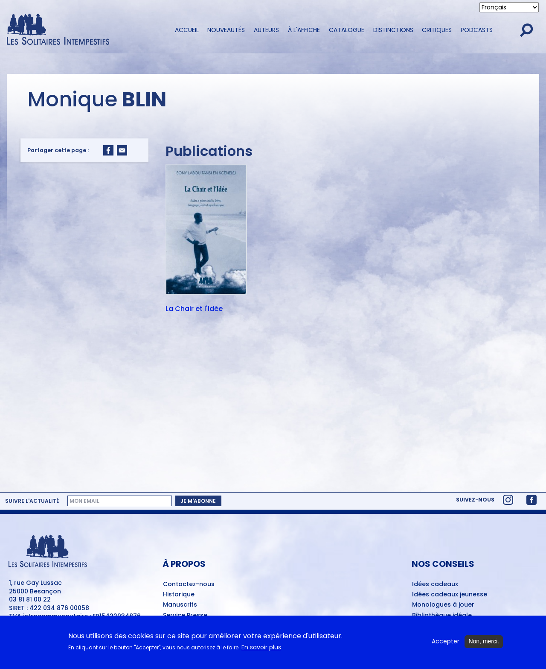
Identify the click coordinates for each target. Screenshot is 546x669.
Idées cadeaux (435, 584)
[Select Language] (509, 7)
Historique (179, 595)
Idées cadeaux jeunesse (449, 595)
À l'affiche (304, 30)
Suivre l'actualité (32, 501)
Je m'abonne (198, 501)
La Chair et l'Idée (194, 309)
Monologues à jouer (443, 605)
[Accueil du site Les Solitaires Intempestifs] (83, 30)
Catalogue (346, 30)
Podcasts (477, 30)
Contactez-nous (189, 584)
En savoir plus (261, 647)
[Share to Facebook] (108, 150)
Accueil (187, 30)
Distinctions (393, 30)
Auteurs (266, 30)
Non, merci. (483, 641)
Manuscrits (180, 605)
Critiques (437, 30)
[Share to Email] (122, 150)
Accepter (445, 641)
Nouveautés (226, 30)
